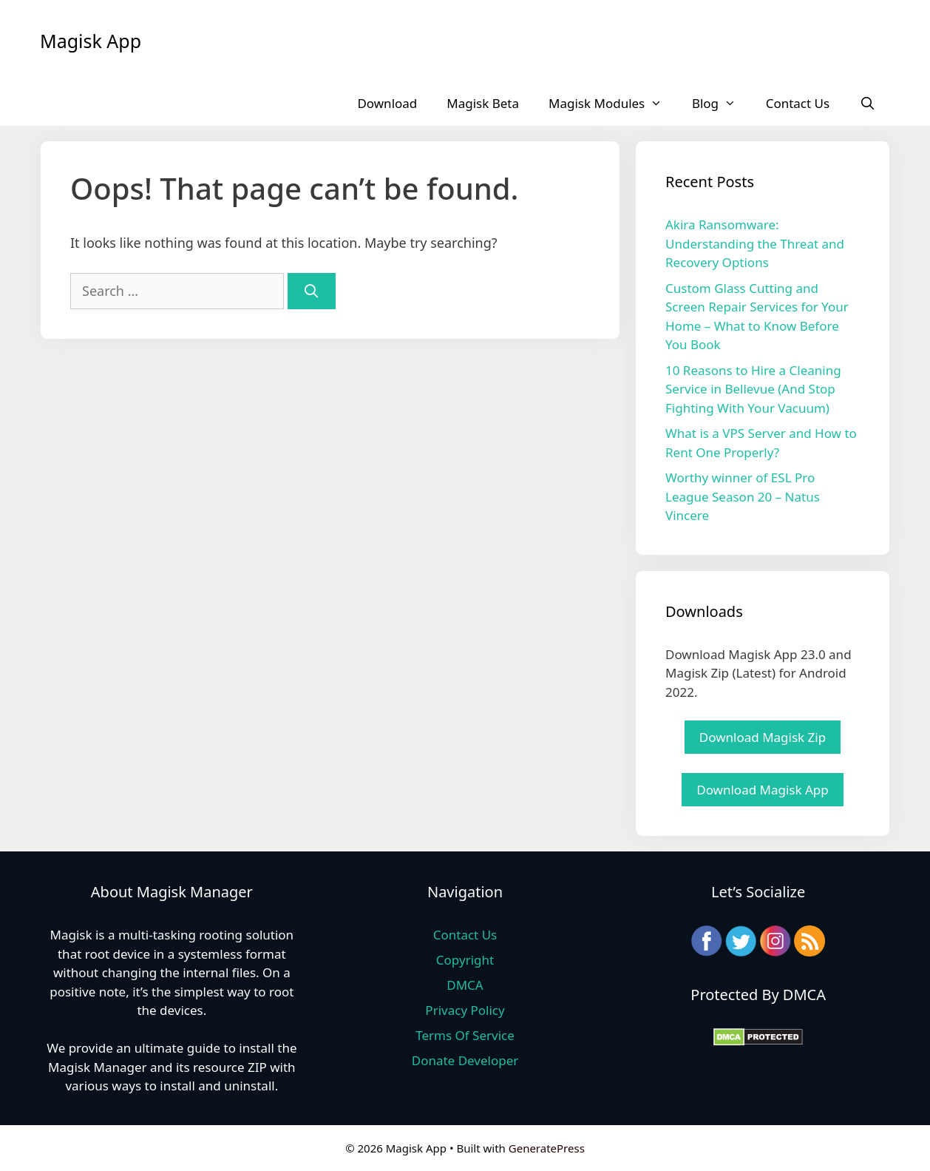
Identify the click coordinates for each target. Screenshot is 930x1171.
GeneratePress (547, 1148)
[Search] (312, 291)
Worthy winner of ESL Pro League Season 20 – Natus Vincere (742, 496)
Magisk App (90, 40)
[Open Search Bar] (867, 103)
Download (387, 103)
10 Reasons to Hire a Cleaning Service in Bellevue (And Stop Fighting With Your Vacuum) (753, 389)
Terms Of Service (465, 1035)
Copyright (465, 959)
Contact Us (798, 103)
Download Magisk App (762, 789)
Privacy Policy (464, 1010)
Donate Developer (465, 1060)
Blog (721, 103)
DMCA (465, 984)
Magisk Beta (483, 103)
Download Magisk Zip (762, 737)
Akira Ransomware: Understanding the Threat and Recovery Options (754, 243)
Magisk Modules (613, 103)
